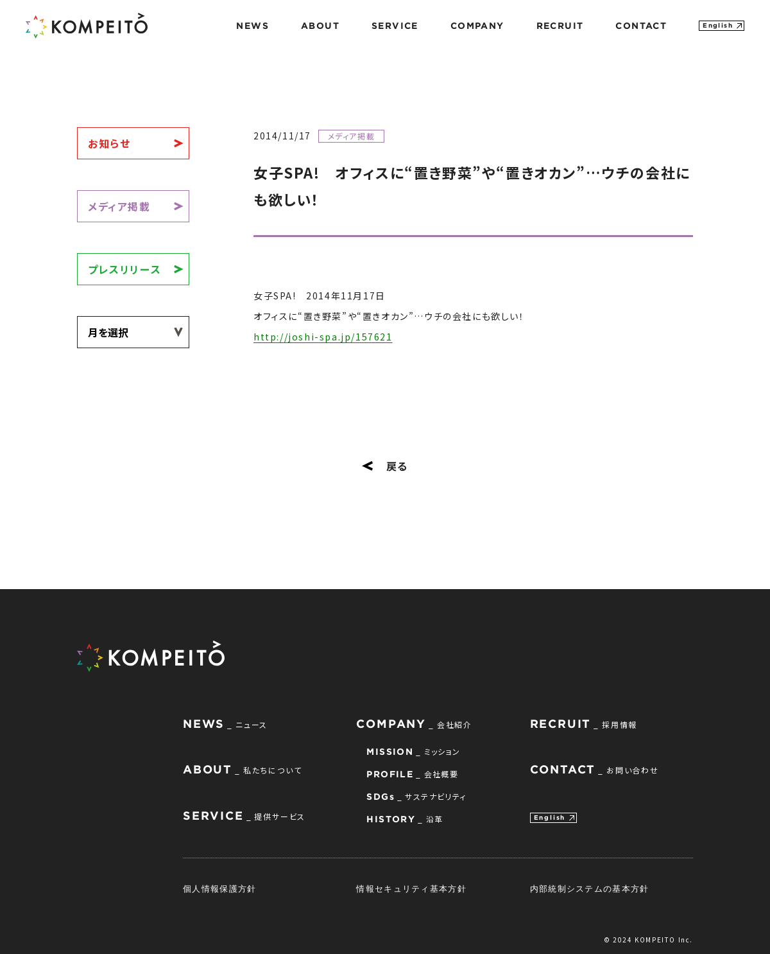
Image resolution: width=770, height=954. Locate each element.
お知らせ (109, 143)
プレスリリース (124, 269)
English (718, 25)
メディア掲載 (119, 206)
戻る (385, 465)
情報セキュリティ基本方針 (411, 888)
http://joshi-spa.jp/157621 (323, 336)
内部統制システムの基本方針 (589, 888)
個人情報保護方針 (219, 888)
